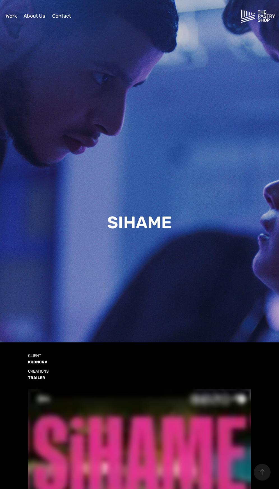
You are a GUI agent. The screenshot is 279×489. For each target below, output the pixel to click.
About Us (34, 16)
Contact (61, 16)
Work (11, 16)
